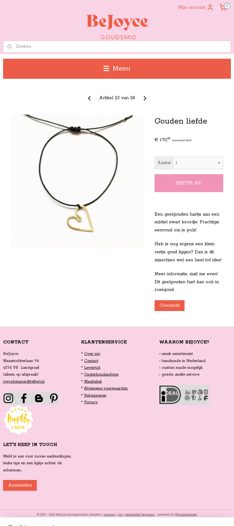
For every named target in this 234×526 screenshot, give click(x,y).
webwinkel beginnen (140, 515)
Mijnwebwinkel (186, 515)
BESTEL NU (189, 183)
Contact (91, 361)
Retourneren (95, 395)
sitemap (109, 515)
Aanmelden (20, 485)
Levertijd (92, 367)
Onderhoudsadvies (101, 374)
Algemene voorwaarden (106, 388)
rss (120, 515)
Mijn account (196, 7)
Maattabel (93, 381)
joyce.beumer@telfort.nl (24, 381)
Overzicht (170, 305)
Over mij (92, 353)
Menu (117, 68)
